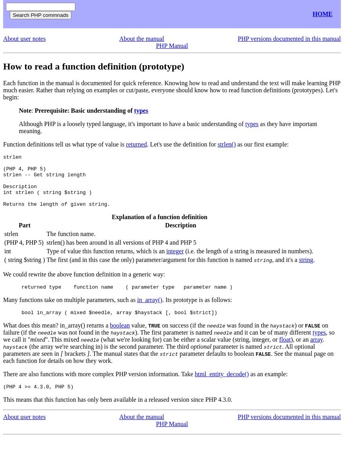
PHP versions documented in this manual (289, 38)
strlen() (227, 144)
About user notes (24, 38)
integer (175, 261)
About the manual (141, 38)
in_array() (149, 311)
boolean (120, 338)
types (141, 110)
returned (136, 144)
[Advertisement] (172, 14)
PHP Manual (172, 45)
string (306, 270)
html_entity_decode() (222, 387)
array (316, 352)
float (285, 352)
